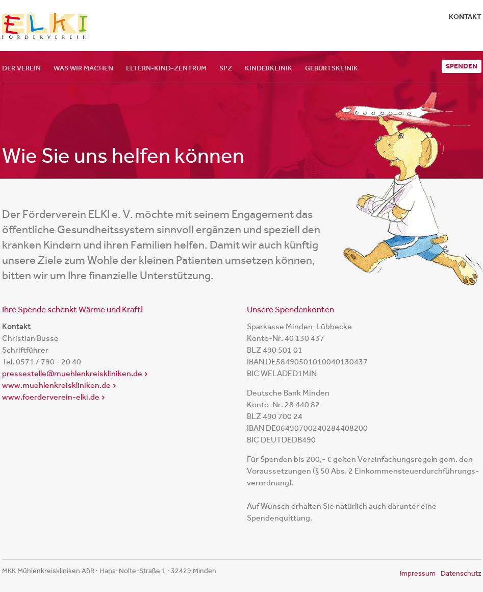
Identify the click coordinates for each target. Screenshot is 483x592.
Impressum (418, 573)
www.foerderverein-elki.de (50, 397)
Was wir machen (83, 68)
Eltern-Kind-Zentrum (166, 68)
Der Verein (21, 68)
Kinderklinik (268, 68)
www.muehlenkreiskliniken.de (56, 385)
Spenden (461, 66)
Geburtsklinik (331, 68)
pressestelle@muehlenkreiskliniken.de (72, 373)
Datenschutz (461, 573)
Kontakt (465, 16)
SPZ (225, 68)
